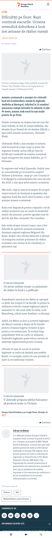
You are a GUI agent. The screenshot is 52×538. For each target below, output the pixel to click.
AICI (4, 415)
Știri (4, 12)
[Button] (44, 49)
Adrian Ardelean (9, 38)
